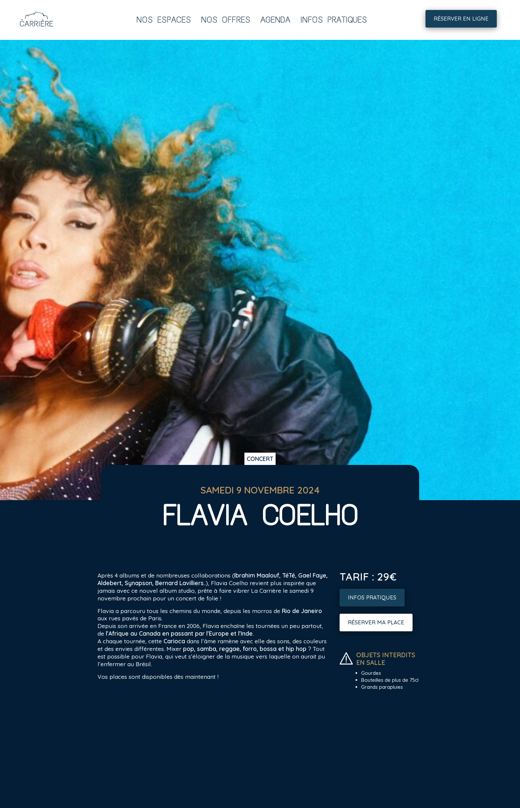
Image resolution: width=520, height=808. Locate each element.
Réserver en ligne (461, 18)
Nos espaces (163, 19)
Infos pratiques (333, 19)
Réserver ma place (376, 622)
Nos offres (225, 19)
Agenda (275, 19)
